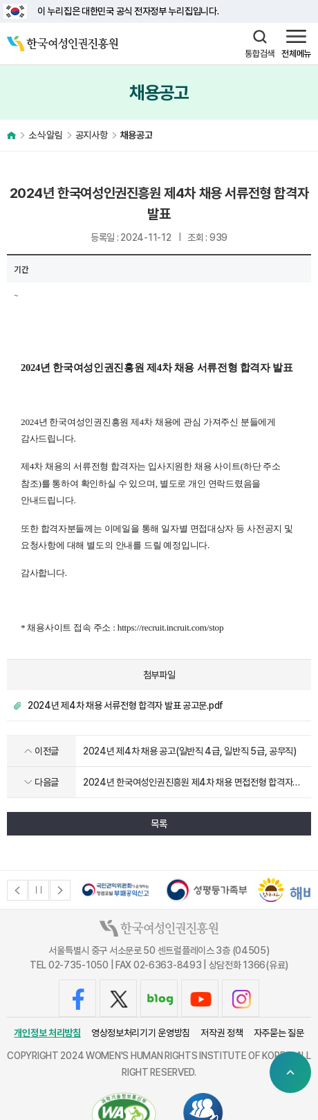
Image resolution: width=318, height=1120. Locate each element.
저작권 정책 (221, 1032)
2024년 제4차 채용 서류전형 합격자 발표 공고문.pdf (125, 705)
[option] (116, 890)
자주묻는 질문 (279, 1032)
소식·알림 (45, 135)
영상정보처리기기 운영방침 (140, 1032)
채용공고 (136, 135)
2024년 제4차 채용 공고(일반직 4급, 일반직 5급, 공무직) (190, 751)
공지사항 (91, 135)
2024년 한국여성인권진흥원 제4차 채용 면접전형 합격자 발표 (187, 784)
